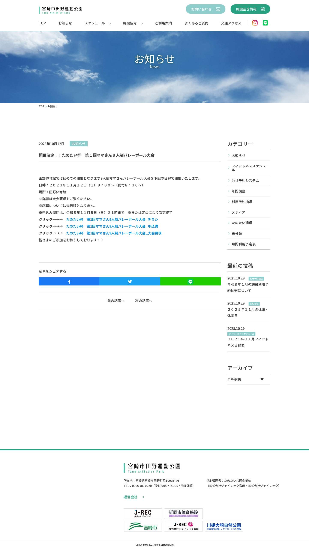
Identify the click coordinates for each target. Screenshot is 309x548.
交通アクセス (231, 23)
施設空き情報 (250, 9)
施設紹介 (130, 23)
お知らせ (65, 23)
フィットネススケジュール (250, 167)
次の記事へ (143, 300)
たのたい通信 (242, 222)
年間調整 (238, 191)
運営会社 (134, 496)
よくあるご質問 (196, 23)
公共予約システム (245, 180)
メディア (238, 212)
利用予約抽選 (242, 201)
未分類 (237, 233)
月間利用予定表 (244, 243)
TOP (42, 23)
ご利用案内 (163, 23)
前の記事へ (115, 300)
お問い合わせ (205, 9)
